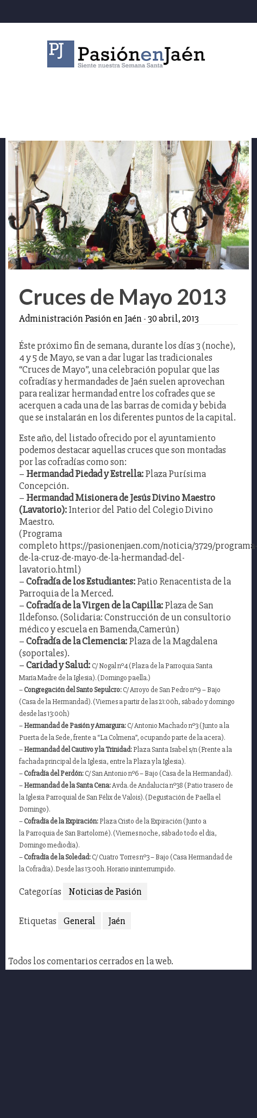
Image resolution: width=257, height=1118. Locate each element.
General (80, 921)
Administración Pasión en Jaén (80, 318)
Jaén (117, 921)
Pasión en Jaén (128, 54)
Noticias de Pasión (105, 891)
